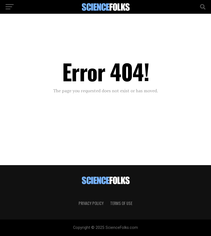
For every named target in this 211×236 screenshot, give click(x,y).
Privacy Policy (91, 203)
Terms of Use (121, 203)
